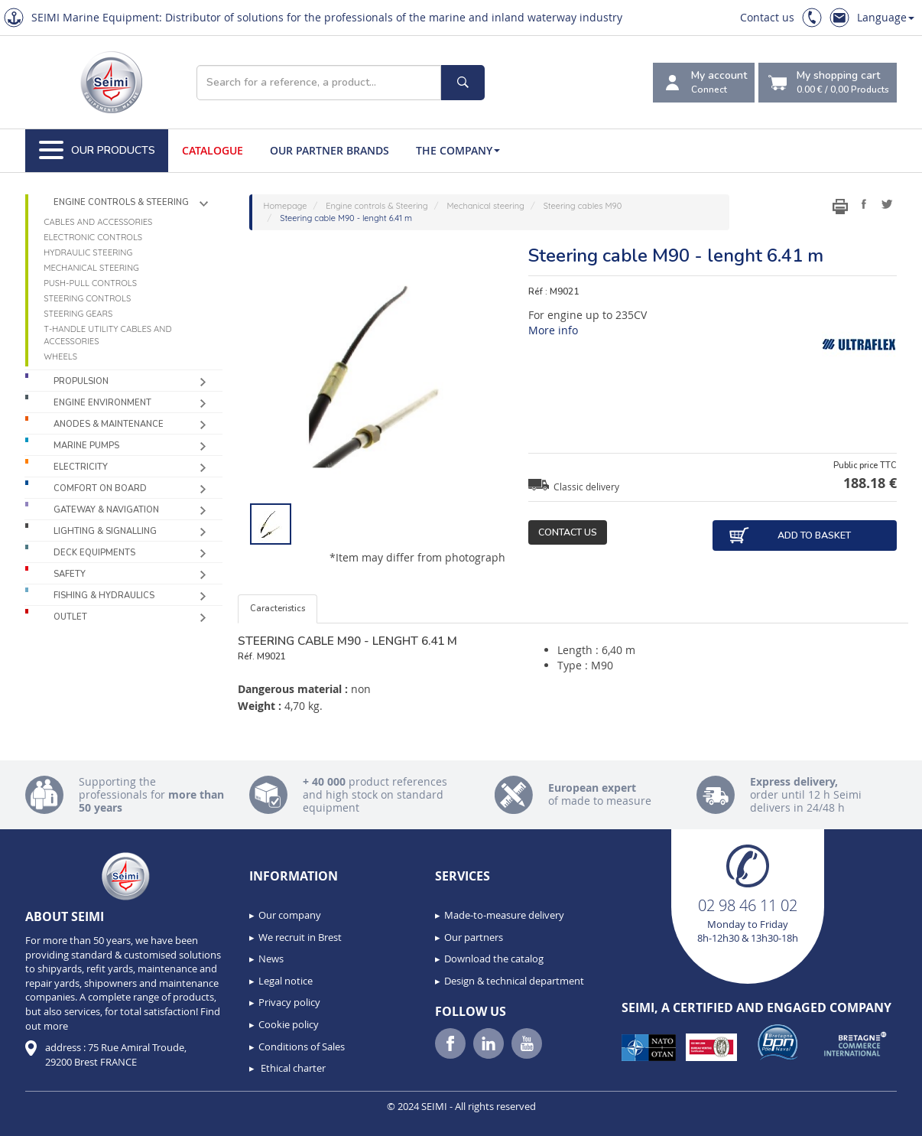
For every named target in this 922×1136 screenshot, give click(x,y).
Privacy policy (289, 1002)
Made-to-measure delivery (504, 915)
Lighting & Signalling (105, 531)
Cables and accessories (98, 221)
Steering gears (78, 313)
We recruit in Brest (300, 937)
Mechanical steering (91, 267)
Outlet (70, 617)
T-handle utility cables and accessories (107, 335)
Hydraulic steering (88, 252)
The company (458, 150)
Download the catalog (494, 958)
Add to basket (789, 535)
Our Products (97, 151)
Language (885, 17)
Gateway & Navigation (106, 510)
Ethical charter (292, 1068)
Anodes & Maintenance (109, 424)
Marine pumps (86, 445)
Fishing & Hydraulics (104, 595)
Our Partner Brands (329, 150)
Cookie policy (288, 1024)
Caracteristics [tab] (277, 608)
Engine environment (102, 403)
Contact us (767, 17)
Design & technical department (514, 981)
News (271, 958)
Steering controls (87, 298)
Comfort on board (100, 488)
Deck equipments (94, 552)
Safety (70, 574)
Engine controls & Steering (121, 202)
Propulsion (81, 381)
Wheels (60, 356)
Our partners (473, 937)
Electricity (81, 467)
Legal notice (285, 981)
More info (553, 330)
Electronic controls (93, 237)
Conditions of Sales (301, 1046)
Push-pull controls (90, 283)
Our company (289, 915)
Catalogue (212, 150)
